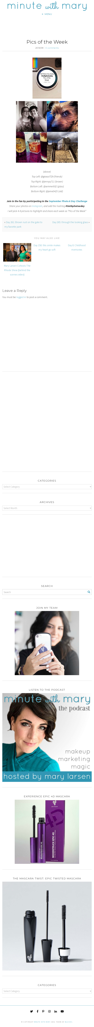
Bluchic (68, 1022)
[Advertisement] (47, 346)
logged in (21, 297)
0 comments (52, 48)
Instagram (37, 206)
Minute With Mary (42, 1022)
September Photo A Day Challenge (68, 201)
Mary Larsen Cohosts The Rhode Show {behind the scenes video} (17, 270)
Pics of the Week (47, 42)
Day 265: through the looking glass (70, 222)
